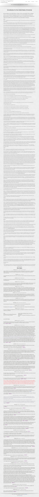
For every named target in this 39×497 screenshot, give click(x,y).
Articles (36, 1)
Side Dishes (32, 1)
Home (26, 1)
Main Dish (29, 1)
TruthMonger (25, 494)
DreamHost (21, 495)
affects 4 (30, 391)
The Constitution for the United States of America (19, 4)
